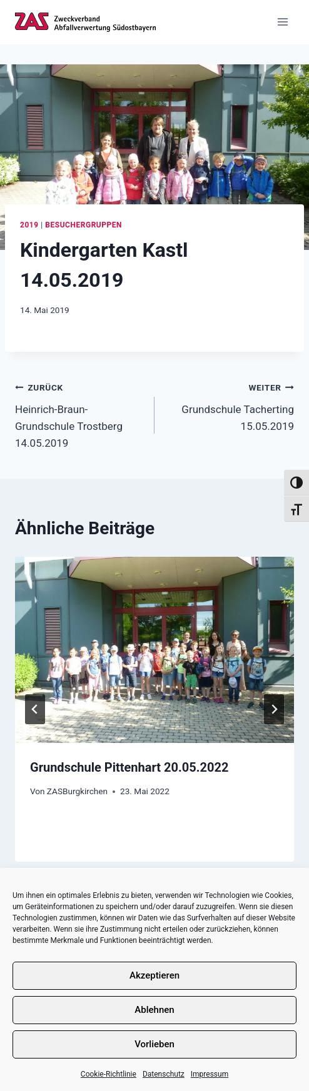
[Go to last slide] (35, 709)
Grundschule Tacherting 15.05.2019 (229, 405)
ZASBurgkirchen (77, 791)
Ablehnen (154, 1009)
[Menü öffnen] (282, 22)
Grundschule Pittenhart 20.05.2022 (129, 767)
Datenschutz (164, 1074)
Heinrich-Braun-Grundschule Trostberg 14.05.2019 (79, 414)
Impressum (209, 1074)
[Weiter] (274, 709)
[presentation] (154, 649)
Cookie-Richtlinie (108, 1074)
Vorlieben (154, 1044)
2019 (29, 225)
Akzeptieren (154, 975)
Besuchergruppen (83, 225)
